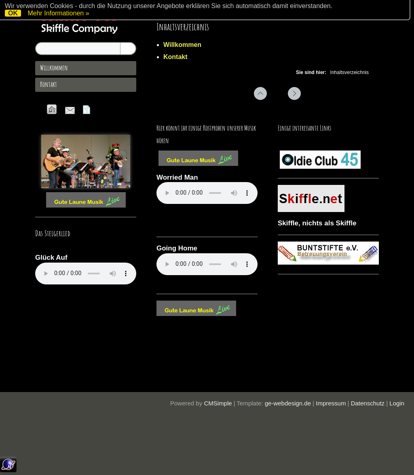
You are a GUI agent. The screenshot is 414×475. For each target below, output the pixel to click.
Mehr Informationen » (58, 13)
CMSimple (218, 403)
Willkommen (182, 44)
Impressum (331, 403)
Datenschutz (367, 403)
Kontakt (175, 56)
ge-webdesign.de (288, 403)
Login (396, 403)
